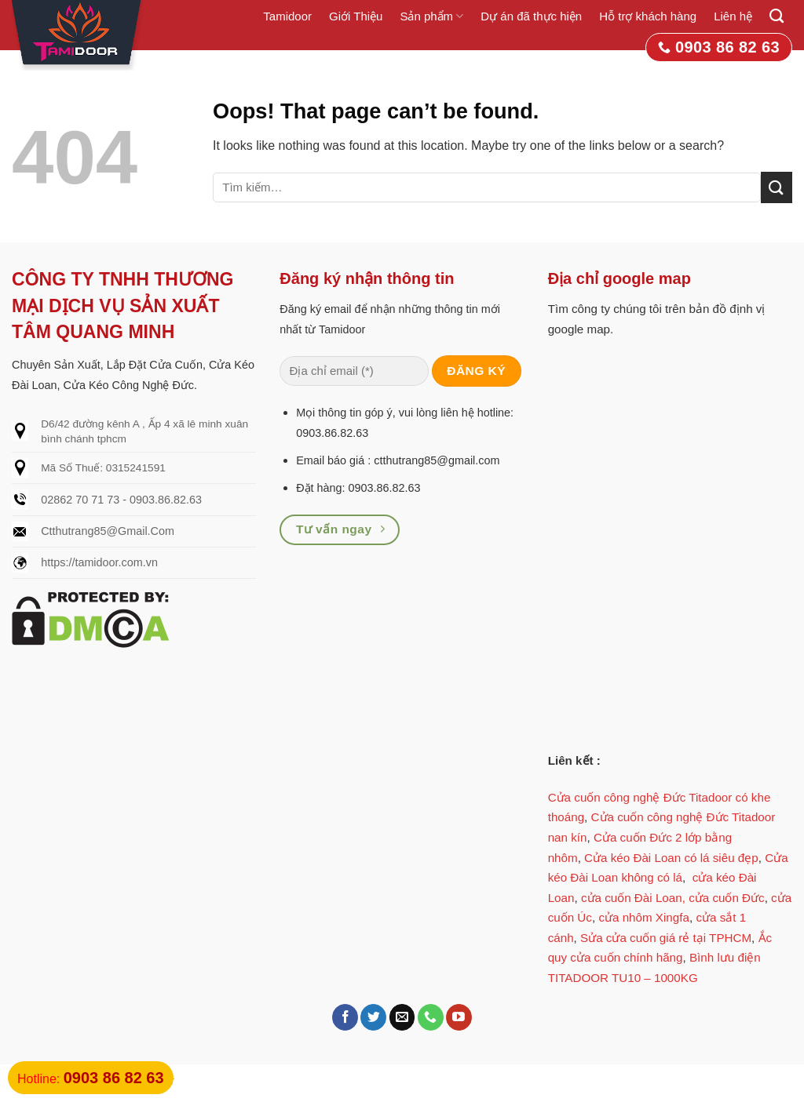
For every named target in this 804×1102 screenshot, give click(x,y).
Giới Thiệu (355, 16)
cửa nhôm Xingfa (643, 917)
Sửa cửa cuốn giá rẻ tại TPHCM (665, 937)
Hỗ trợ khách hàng (647, 16)
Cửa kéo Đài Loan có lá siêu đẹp (671, 857)
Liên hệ (733, 16)
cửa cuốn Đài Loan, (633, 897)
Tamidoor (287, 16)
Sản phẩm (431, 16)
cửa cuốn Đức (727, 897)
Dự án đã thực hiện (531, 16)
